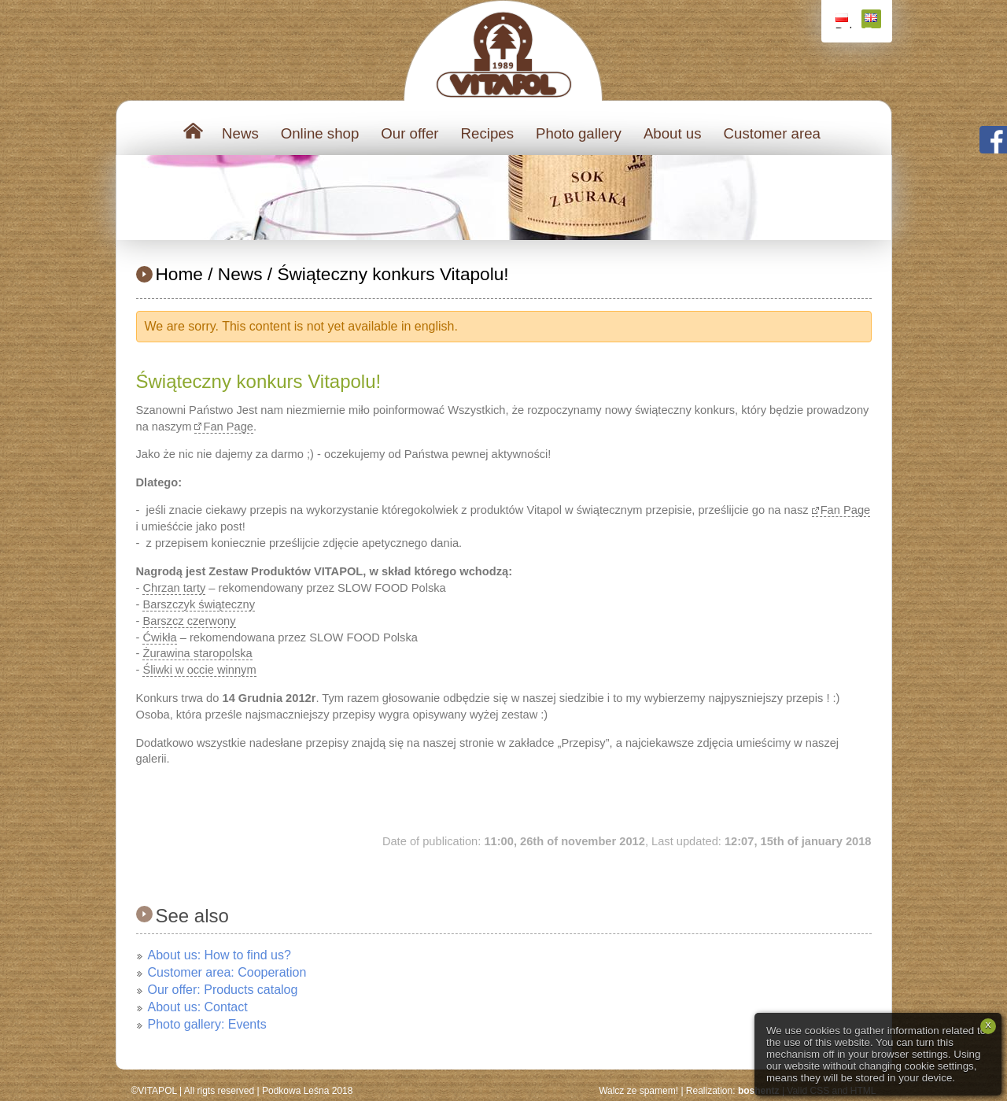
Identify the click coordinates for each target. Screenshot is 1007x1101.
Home (179, 274)
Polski (843, 20)
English (873, 20)
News (240, 133)
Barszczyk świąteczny (198, 604)
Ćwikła (159, 637)
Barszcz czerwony (188, 621)
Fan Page (228, 426)
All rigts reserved (219, 1090)
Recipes (487, 133)
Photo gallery (579, 133)
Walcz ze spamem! (638, 1090)
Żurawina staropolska (197, 653)
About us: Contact (198, 1007)
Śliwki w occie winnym (199, 669)
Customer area (772, 133)
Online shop (320, 133)
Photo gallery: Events (207, 1024)
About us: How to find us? (219, 955)
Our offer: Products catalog (223, 989)
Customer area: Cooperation (227, 972)
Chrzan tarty (173, 588)
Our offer (409, 133)
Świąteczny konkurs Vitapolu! (392, 274)
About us (673, 133)
